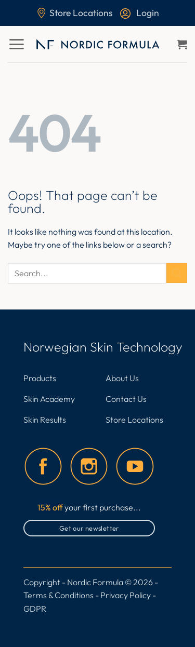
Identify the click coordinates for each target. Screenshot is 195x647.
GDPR (34, 608)
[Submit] (176, 273)
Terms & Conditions (58, 595)
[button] (16, 44)
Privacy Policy (125, 595)
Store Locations (74, 13)
